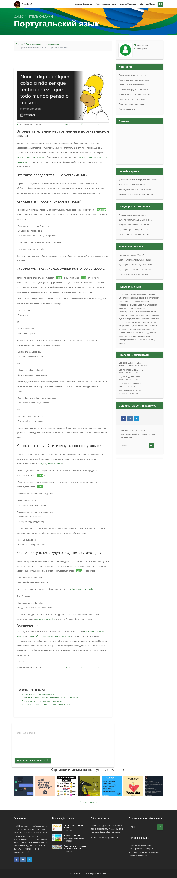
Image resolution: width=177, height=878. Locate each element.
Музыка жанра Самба (140, 326)
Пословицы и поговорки (139, 301)
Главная (19, 44)
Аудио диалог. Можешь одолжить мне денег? (75, 847)
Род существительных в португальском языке (42, 701)
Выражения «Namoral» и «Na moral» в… (136, 274)
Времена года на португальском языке (135, 260)
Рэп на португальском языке (138, 336)
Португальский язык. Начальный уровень (137, 294)
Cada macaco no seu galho (81, 589)
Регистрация (141, 49)
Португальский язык (106, 4)
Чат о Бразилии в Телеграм (141, 849)
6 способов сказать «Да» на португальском (50, 636)
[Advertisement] (63, 59)
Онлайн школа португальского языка (136, 194)
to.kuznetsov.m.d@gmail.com (105, 838)
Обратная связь (147, 4)
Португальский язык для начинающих (42, 44)
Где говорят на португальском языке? (135, 234)
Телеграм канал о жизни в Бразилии (145, 852)
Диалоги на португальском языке (133, 89)
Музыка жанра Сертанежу (139, 322)
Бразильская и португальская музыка (135, 94)
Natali (128, 372)
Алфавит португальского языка (132, 215)
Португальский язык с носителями (135, 189)
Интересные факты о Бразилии (132, 305)
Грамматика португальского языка (134, 80)
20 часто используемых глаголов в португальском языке (46, 705)
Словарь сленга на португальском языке (138, 180)
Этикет (122, 298)
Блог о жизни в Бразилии (140, 845)
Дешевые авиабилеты (138, 856)
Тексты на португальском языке (132, 104)
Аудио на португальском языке (132, 319)
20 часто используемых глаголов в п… (135, 220)
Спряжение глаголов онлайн (132, 185)
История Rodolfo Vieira (45, 619)
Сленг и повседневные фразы (132, 85)
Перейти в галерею (88, 802)
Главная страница (83, 4)
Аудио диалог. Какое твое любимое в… (136, 269)
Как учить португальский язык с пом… (135, 225)
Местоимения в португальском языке (38, 694)
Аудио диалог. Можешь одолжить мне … (136, 265)
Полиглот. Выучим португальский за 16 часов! (139, 315)
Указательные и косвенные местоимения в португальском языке (50, 698)
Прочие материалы (127, 109)
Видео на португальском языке (132, 99)
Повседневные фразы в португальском (142, 298)
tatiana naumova (133, 365)
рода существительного (51, 464)
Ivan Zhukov (131, 386)
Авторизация (142, 45)
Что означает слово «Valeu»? (131, 255)
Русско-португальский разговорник (134, 229)
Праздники (123, 301)
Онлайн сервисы (128, 4)
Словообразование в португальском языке (137, 312)
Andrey (129, 393)
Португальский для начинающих (133, 75)
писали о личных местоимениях (31, 157)
